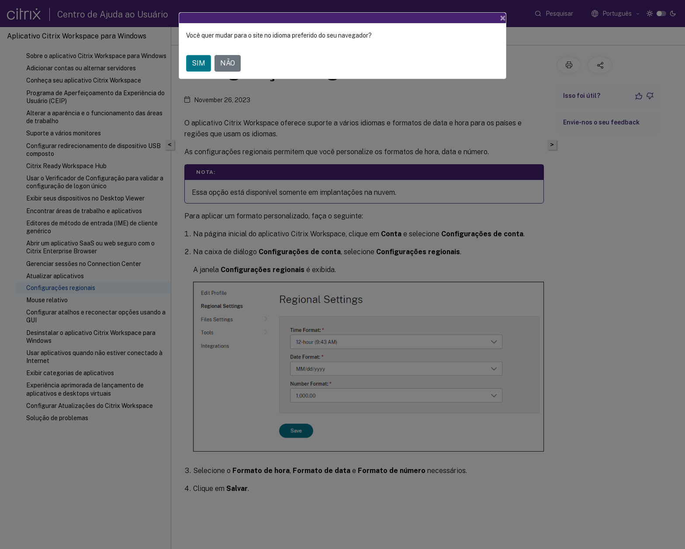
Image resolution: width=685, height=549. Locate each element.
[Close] (503, 18)
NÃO (227, 63)
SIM (198, 63)
